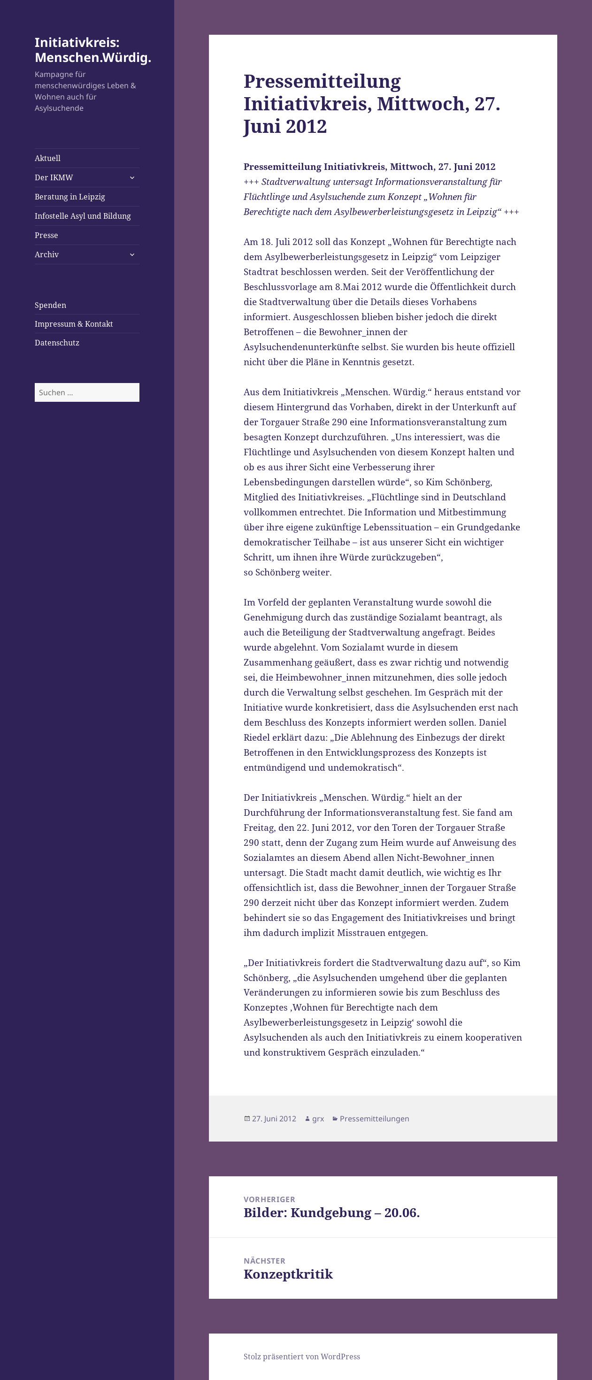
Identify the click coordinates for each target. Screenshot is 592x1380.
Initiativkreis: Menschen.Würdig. (93, 49)
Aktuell (48, 158)
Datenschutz (57, 342)
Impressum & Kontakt (74, 324)
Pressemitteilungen (374, 1118)
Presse (46, 235)
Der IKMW (54, 177)
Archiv (47, 254)
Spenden (50, 305)
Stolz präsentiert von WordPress (302, 1356)
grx (318, 1118)
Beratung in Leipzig (70, 197)
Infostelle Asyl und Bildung (83, 216)
